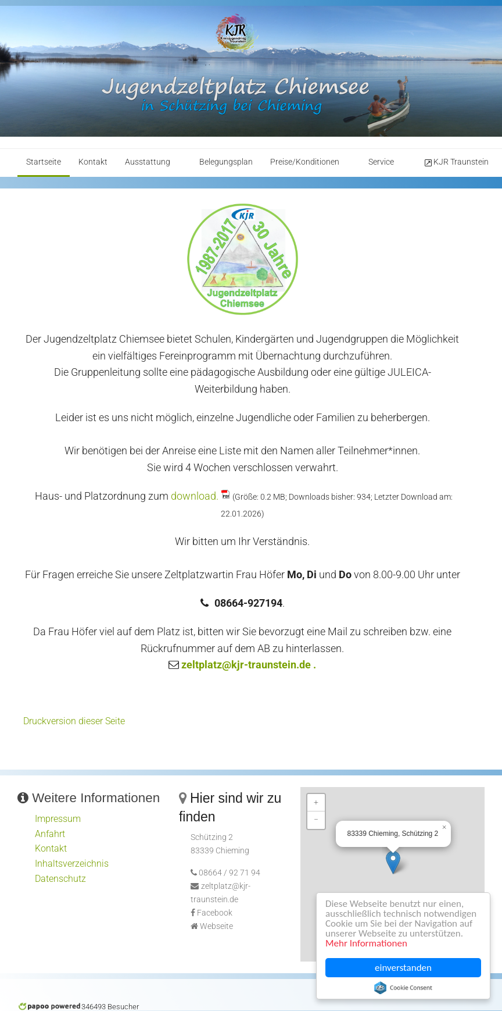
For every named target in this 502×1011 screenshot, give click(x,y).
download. (194, 496)
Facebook (214, 913)
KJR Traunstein (456, 162)
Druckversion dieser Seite (74, 721)
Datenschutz (60, 878)
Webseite (216, 926)
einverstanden (403, 968)
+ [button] (316, 802)
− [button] (316, 820)
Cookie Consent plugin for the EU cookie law (403, 987)
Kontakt (92, 162)
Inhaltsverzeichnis (72, 863)
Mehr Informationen (366, 943)
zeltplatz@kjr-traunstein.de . (248, 664)
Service (381, 162)
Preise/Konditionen (304, 162)
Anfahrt (50, 833)
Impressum (58, 818)
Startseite (43, 162)
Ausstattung (147, 162)
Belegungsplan (226, 162)
